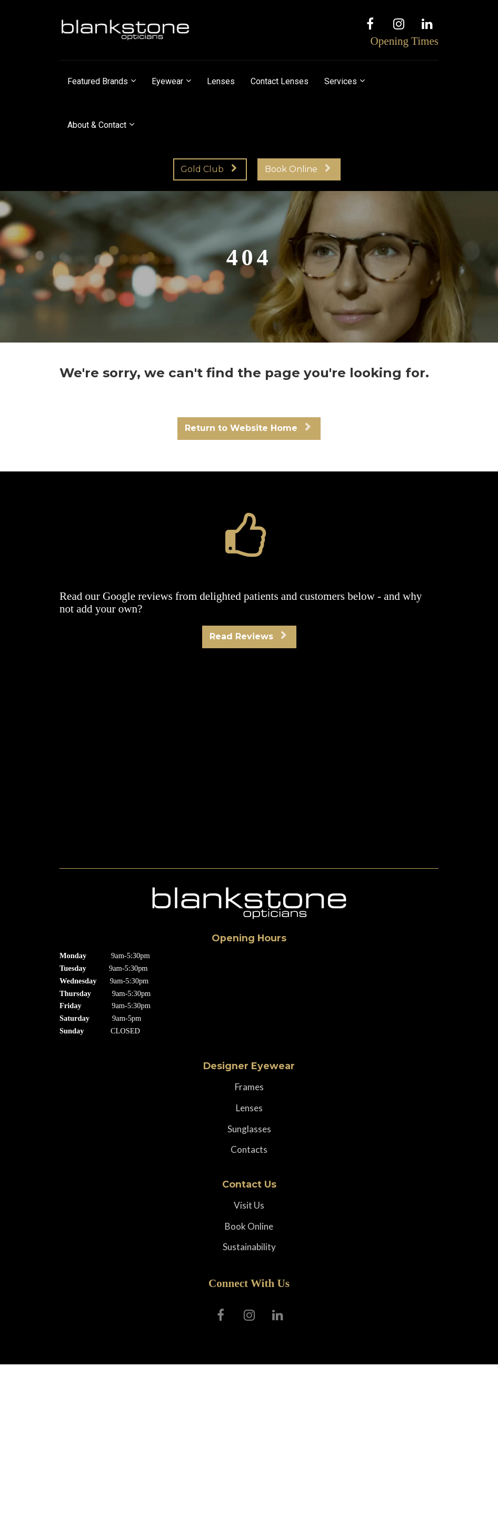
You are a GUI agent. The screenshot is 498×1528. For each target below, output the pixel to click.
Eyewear (167, 81)
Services (340, 81)
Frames (249, 1087)
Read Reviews (248, 636)
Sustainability (249, 1247)
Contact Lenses (279, 81)
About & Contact (96, 125)
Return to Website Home (248, 428)
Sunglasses (249, 1129)
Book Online (298, 169)
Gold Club (209, 169)
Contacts (249, 1149)
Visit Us (249, 1205)
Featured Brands (97, 81)
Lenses (221, 81)
